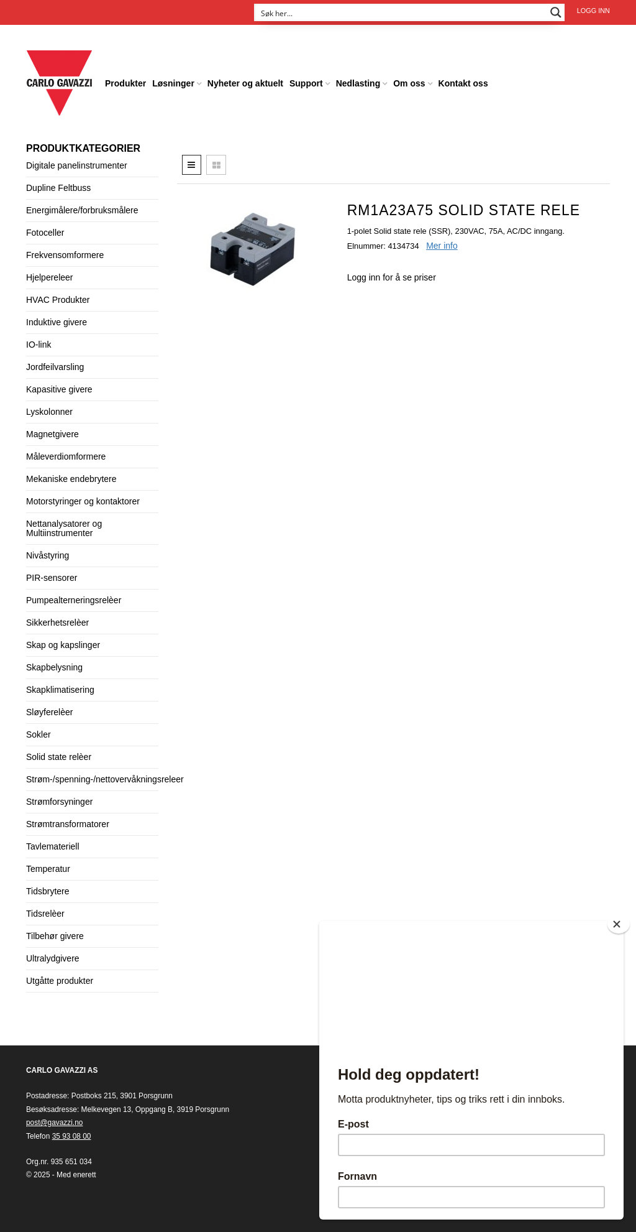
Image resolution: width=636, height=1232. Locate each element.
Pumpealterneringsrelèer (73, 600)
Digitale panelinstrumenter (76, 165)
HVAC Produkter (57, 300)
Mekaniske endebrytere (71, 479)
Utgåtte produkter (59, 981)
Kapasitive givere (59, 389)
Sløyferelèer (49, 712)
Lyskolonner (49, 412)
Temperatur (48, 869)
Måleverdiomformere (66, 456)
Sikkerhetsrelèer (57, 623)
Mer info (442, 246)
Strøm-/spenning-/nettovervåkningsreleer (105, 779)
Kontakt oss (463, 83)
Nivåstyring (47, 555)
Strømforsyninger (59, 802)
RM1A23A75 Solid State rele (463, 210)
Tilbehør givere (55, 936)
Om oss (409, 83)
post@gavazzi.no (54, 1122)
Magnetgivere (52, 434)
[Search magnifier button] (556, 12)
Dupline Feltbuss (58, 188)
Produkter (125, 83)
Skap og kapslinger (63, 645)
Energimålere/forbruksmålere (82, 210)
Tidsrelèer (45, 914)
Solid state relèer (58, 757)
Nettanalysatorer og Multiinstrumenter (64, 528)
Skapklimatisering (60, 690)
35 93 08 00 (71, 1136)
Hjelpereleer (49, 277)
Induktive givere (56, 322)
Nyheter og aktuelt (245, 83)
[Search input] (401, 12)
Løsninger (173, 83)
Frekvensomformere (65, 255)
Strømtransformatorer (67, 824)
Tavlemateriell (53, 846)
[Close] (618, 924)
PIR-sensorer (51, 578)
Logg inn (593, 10)
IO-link (38, 345)
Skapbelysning (54, 667)
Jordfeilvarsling (55, 367)
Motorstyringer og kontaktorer (83, 501)
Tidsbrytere (48, 891)
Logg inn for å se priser (391, 277)
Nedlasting (358, 83)
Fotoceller (45, 233)
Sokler (38, 734)
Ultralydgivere (53, 958)
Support (306, 83)
